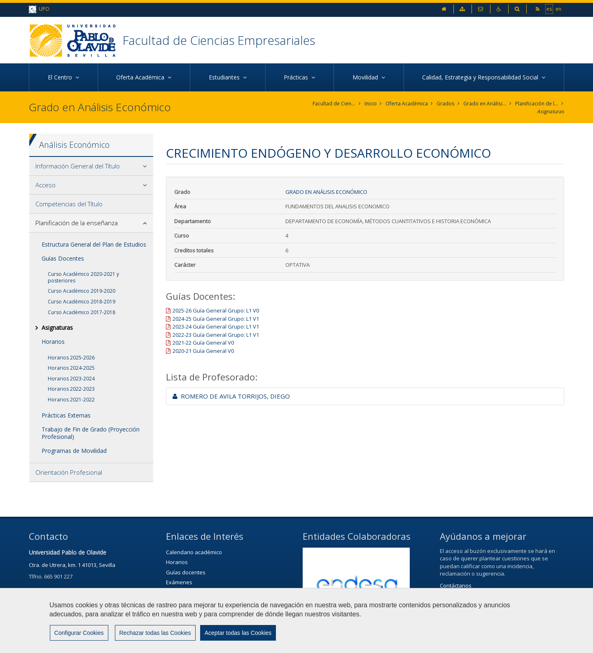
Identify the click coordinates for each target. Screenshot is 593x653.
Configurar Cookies (78, 633)
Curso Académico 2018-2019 (81, 301)
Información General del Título (77, 166)
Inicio (371, 103)
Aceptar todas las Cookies (237, 633)
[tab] (91, 166)
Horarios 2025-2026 (71, 357)
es (549, 8)
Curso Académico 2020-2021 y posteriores (83, 277)
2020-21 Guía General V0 (203, 350)
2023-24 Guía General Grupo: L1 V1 (216, 327)
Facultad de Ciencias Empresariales (220, 40)
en (558, 8)
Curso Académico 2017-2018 (81, 312)
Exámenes (179, 582)
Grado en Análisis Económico (485, 103)
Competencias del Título (69, 204)
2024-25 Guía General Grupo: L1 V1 (216, 318)
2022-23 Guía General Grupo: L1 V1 (216, 334)
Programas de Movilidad (74, 451)
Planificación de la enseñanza (536, 103)
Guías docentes (185, 572)
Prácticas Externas (66, 415)
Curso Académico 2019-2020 (81, 291)
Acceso (45, 185)
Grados (446, 103)
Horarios (53, 342)
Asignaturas (550, 111)
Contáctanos (456, 585)
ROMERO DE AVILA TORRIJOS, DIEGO (231, 396)
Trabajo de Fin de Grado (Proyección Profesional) (91, 433)
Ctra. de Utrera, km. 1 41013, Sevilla (72, 565)
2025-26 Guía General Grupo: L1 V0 (216, 310)
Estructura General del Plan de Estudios (94, 244)
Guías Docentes (63, 258)
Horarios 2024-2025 (71, 367)
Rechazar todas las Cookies (154, 633)
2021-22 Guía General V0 (203, 343)
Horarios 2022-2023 (71, 389)
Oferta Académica (407, 103)
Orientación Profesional (68, 473)
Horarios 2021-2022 (71, 399)
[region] (296, 620)
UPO (39, 9)
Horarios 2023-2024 (71, 378)
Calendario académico (194, 552)
